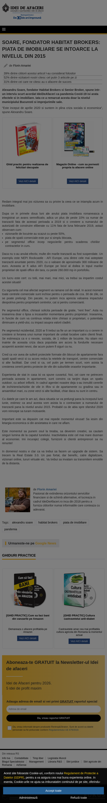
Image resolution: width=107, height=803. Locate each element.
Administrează (28, 797)
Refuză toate (78, 797)
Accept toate (53, 790)
